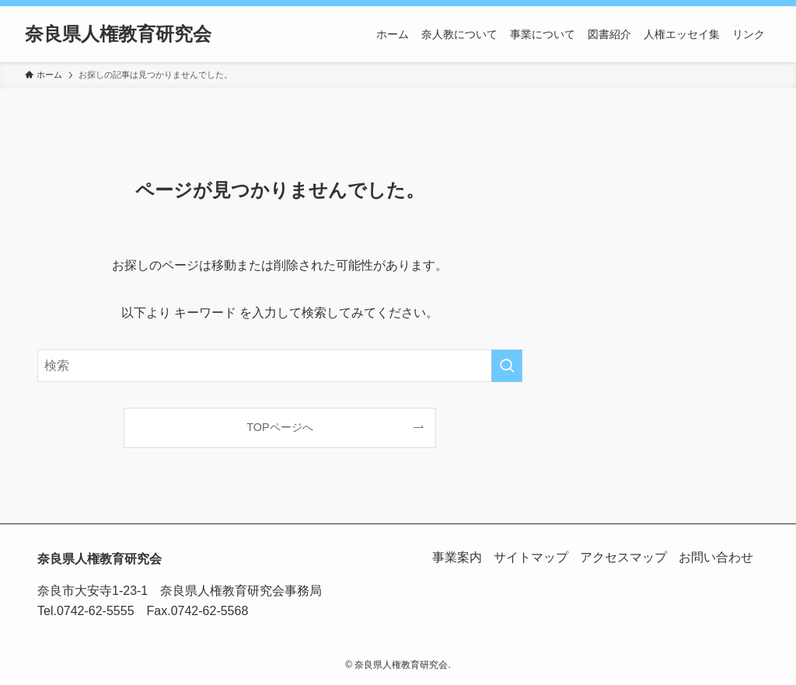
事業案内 (454, 557)
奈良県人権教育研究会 (118, 34)
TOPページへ (279, 427)
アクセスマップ (621, 557)
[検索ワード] (279, 365)
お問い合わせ (715, 557)
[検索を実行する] (506, 365)
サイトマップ (528, 557)
